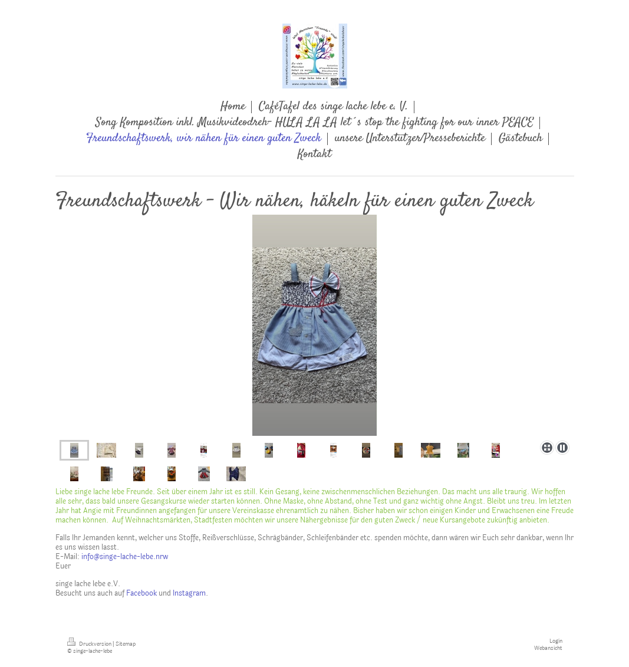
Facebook (141, 593)
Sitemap (126, 644)
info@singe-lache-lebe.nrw (124, 556)
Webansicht (548, 648)
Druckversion (90, 644)
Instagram (189, 593)
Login (555, 641)
